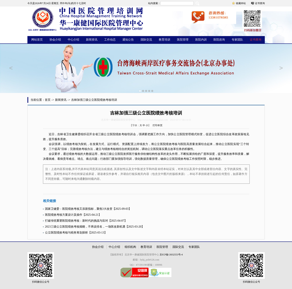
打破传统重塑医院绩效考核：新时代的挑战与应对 (76, 220)
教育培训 (164, 39)
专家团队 (237, 39)
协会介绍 (55, 39)
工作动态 (110, 39)
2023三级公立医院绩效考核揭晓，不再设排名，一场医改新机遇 (85, 226)
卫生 (69, 134)
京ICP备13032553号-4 (171, 254)
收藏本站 (241, 3)
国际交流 (146, 39)
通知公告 (128, 39)
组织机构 (130, 246)
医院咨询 (219, 39)
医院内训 (201, 39)
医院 (112, 134)
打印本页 (157, 125)
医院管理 (182, 39)
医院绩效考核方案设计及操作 (63, 214)
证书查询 (260, 3)
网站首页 (37, 39)
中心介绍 (73, 39)
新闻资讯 (91, 39)
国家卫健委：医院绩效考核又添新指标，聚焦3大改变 (78, 208)
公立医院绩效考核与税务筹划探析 (66, 232)
